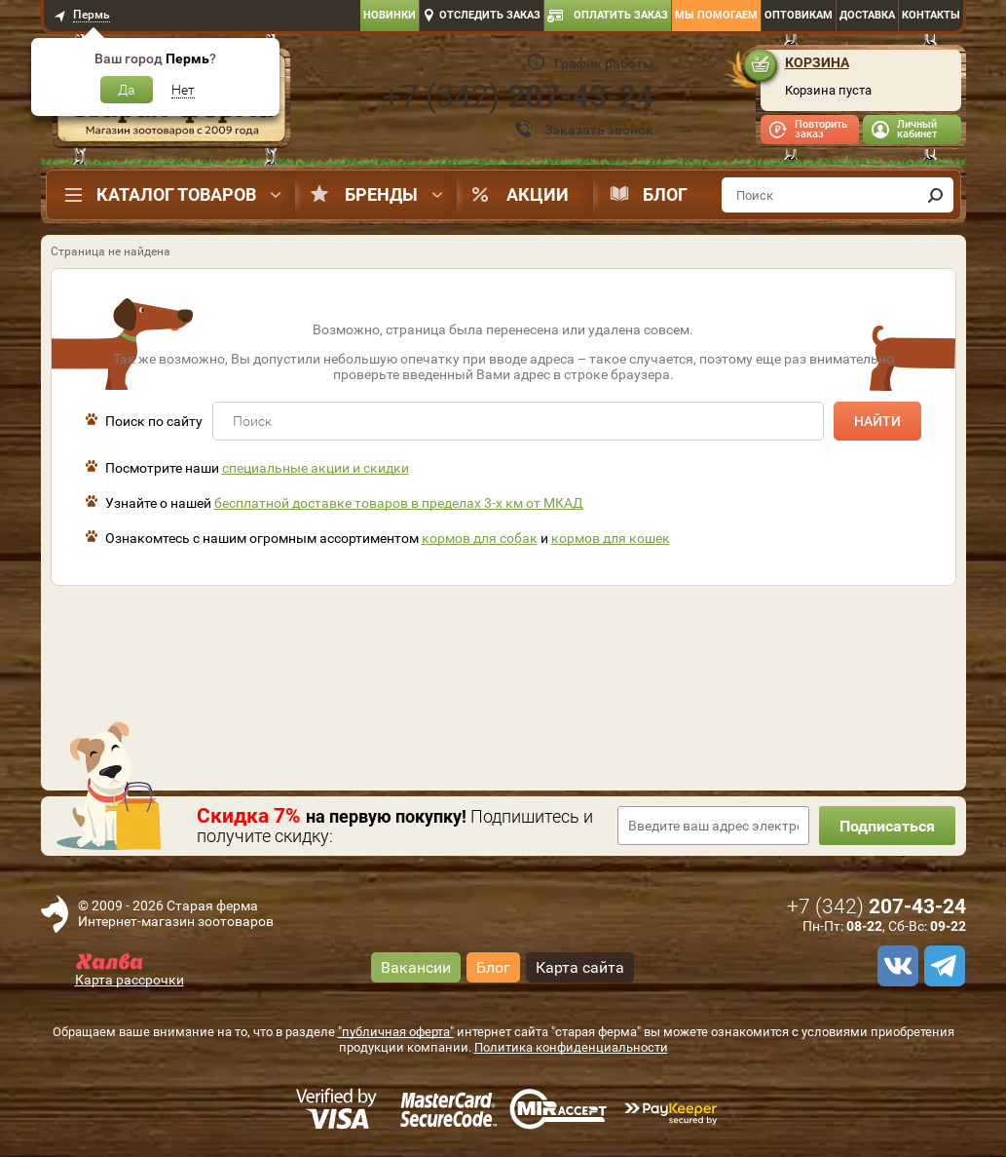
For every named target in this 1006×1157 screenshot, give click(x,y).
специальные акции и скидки (315, 468)
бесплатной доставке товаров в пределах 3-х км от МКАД (398, 503)
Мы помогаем (716, 15)
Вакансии (416, 967)
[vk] (895, 965)
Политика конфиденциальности (571, 1047)
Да (126, 89)
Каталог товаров (176, 194)
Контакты (931, 15)
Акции (537, 194)
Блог (665, 194)
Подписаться (887, 826)
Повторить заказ (821, 129)
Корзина (817, 62)
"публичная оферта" (396, 1031)
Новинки (389, 15)
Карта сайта (580, 967)
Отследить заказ (489, 15)
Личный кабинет (917, 129)
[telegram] (941, 965)
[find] (935, 194)
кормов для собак (480, 538)
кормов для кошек (610, 538)
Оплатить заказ (621, 15)
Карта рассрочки (129, 979)
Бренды (381, 194)
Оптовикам (798, 15)
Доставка (867, 15)
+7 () (518, 96)
